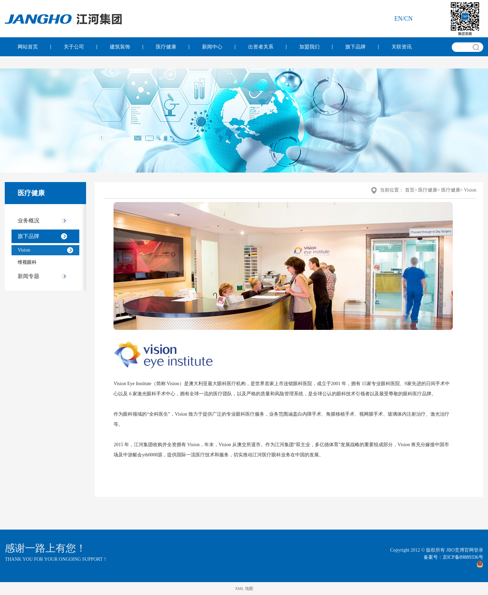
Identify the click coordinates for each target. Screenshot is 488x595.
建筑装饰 (120, 46)
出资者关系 (260, 46)
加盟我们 (309, 46)
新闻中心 (212, 46)
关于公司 (74, 46)
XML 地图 (244, 588)
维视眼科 (27, 262)
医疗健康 (166, 46)
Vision (24, 250)
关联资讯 (401, 46)
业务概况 (28, 220)
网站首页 (28, 46)
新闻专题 (28, 276)
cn (408, 18)
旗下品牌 (355, 46)
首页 (409, 190)
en (398, 18)
